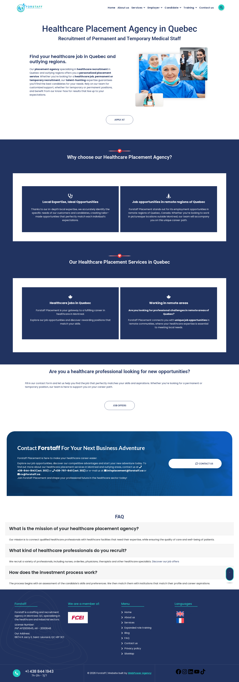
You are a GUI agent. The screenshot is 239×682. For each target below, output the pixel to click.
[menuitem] (185, 614)
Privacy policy (132, 648)
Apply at (119, 119)
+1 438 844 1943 (39, 671)
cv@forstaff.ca (29, 474)
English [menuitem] (189, 613)
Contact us (206, 7)
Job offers (119, 405)
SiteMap (129, 653)
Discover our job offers (165, 561)
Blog (127, 633)
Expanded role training (137, 627)
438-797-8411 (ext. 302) (69, 470)
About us (123, 7)
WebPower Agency (140, 673)
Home (111, 7)
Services (136, 7)
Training (189, 7)
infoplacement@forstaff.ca (124, 470)
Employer (154, 7)
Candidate (171, 7)
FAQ (126, 638)
